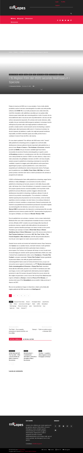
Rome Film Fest (40, 74)
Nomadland (45, 304)
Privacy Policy (21, 449)
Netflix (30, 74)
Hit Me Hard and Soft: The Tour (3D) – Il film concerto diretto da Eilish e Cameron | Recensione (14, 356)
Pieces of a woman (22, 306)
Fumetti (51, 449)
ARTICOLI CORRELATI (15, 339)
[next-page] (13, 364)
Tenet (17, 308)
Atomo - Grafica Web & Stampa (28, 451)
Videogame (66, 449)
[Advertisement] (41, 37)
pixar (30, 306)
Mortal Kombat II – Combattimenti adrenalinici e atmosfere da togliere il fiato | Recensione (30, 356)
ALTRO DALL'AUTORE (28, 339)
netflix (38, 304)
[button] (71, 14)
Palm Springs (13, 306)
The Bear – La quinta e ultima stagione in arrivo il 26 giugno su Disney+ (45, 354)
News (40, 351)
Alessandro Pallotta (15, 86)
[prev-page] (10, 364)
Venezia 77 (61, 74)
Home (10, 52)
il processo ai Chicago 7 (24, 304)
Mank (33, 304)
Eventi (34, 74)
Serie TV (58, 449)
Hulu (11, 304)
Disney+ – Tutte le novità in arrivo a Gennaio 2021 (42, 330)
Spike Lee (12, 308)
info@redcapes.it (37, 443)
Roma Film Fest (37, 306)
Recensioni (11, 351)
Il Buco (15, 304)
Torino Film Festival (53, 74)
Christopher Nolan (36, 301)
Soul (44, 306)
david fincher (46, 301)
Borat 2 (28, 301)
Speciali (46, 74)
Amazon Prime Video (13, 74)
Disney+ (25, 74)
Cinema (15, 52)
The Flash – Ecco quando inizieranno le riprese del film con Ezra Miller (18, 331)
